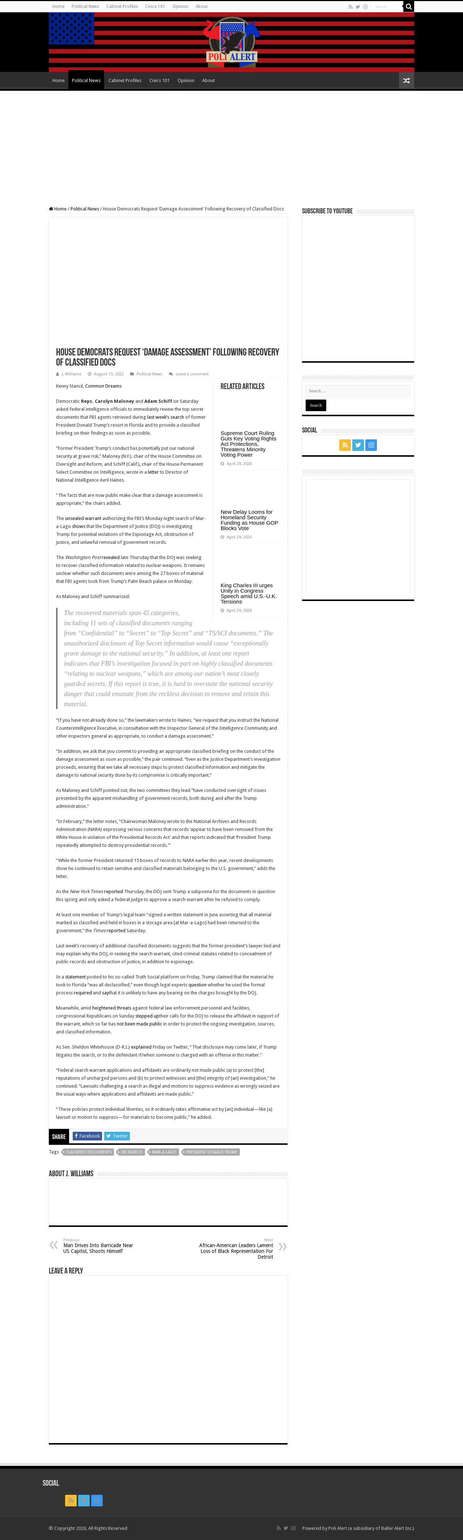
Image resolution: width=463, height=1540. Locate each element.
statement (75, 977)
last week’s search (165, 417)
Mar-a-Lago (164, 1152)
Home (58, 6)
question (197, 984)
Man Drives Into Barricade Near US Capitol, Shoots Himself (100, 1246)
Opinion (180, 6)
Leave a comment (192, 374)
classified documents (88, 1152)
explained (141, 1047)
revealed (111, 557)
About (202, 6)
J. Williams (71, 374)
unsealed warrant (83, 518)
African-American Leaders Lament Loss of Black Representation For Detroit (236, 1249)
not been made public (139, 1024)
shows (78, 526)
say (105, 992)
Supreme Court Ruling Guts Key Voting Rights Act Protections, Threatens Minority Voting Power (248, 444)
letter (153, 472)
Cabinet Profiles (122, 6)
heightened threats (111, 1008)
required (83, 992)
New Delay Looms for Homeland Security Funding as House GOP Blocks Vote (249, 520)
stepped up (147, 1016)
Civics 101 (155, 6)
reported (113, 891)
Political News (85, 6)
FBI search (132, 1152)
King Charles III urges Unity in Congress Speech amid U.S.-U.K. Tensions (249, 593)
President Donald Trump (211, 1152)
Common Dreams (103, 386)
